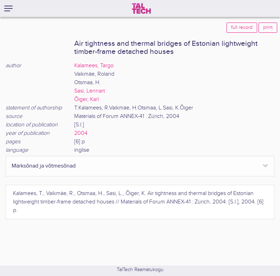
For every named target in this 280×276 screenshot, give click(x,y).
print (268, 27)
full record (242, 27)
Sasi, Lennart (89, 91)
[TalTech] (141, 8)
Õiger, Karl (86, 99)
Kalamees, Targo (94, 65)
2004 (81, 133)
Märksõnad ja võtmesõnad (44, 166)
